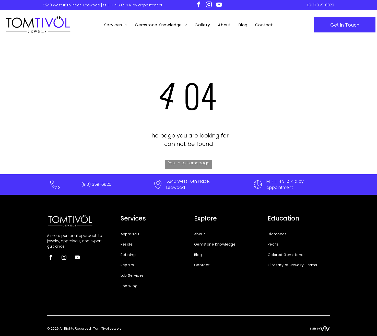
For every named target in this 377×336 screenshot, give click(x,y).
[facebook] (198, 5)
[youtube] (219, 5)
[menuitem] (115, 25)
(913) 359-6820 (320, 5)
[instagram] (208, 5)
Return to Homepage (188, 163)
